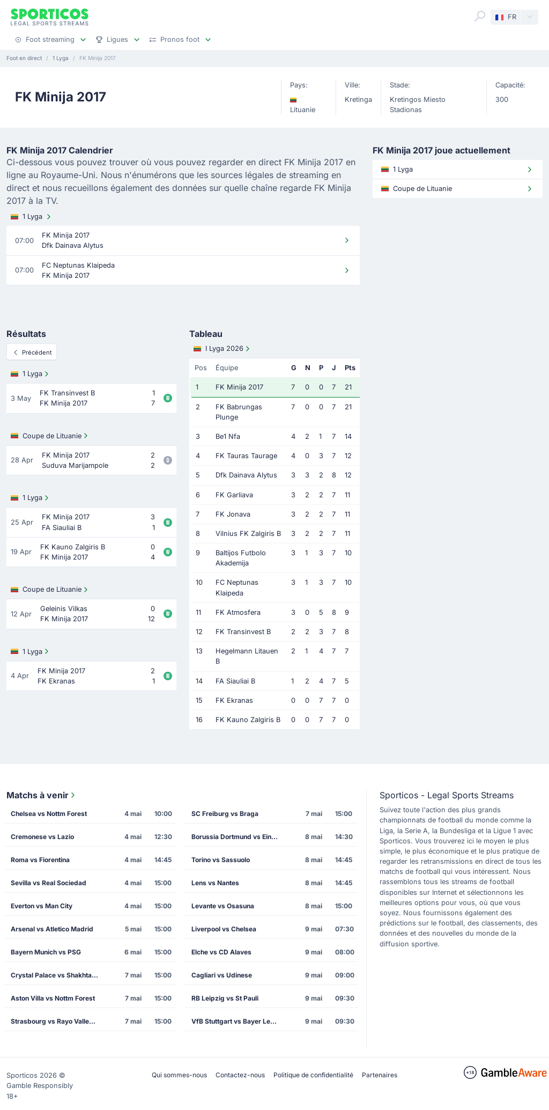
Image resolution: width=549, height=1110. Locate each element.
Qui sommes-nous (179, 1075)
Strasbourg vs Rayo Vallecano (57, 1021)
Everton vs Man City (41, 906)
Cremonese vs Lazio (42, 837)
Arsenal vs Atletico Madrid (52, 929)
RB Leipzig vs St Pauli (224, 998)
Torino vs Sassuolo (220, 860)
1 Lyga (32, 216)
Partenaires (379, 1075)
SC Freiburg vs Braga (224, 814)
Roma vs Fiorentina (40, 860)
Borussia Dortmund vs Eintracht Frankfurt (238, 837)
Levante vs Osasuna (222, 906)
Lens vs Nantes (215, 883)
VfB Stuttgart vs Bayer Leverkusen (238, 1021)
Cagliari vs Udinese (221, 975)
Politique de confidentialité (313, 1075)
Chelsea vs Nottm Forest (49, 814)
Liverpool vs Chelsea (223, 929)
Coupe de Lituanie (50, 435)
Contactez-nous (240, 1075)
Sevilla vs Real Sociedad (48, 883)
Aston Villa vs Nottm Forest (53, 998)
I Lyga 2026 (223, 348)
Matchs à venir (41, 795)
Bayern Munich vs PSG (46, 952)
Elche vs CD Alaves (221, 952)
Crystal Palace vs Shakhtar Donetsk (58, 975)
